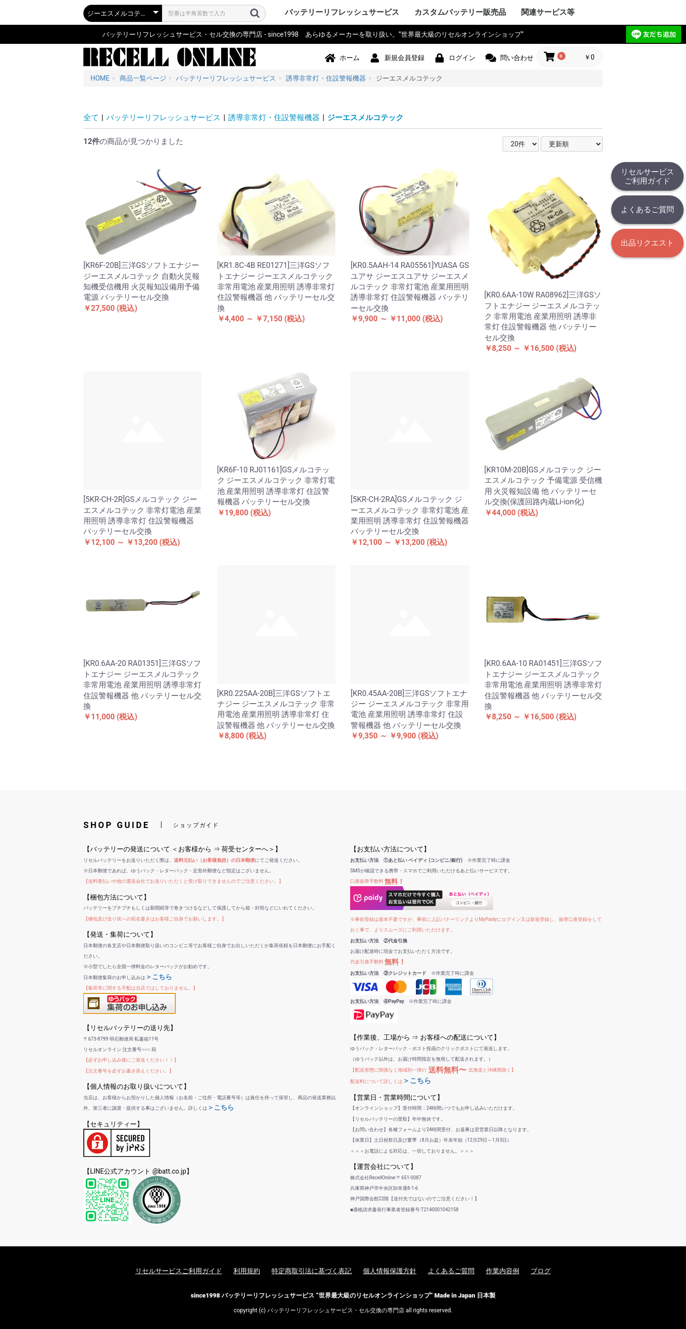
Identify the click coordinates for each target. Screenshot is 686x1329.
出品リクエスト (647, 242)
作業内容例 (502, 1271)
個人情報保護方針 (389, 1271)
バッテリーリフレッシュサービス (342, 12)
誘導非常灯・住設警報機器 (274, 117)
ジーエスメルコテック (365, 117)
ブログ (541, 1271)
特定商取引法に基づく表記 (312, 1271)
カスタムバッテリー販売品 (460, 12)
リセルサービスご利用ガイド (647, 176)
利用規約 (246, 1271)
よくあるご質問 (647, 209)
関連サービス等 (548, 12)
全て (91, 117)
